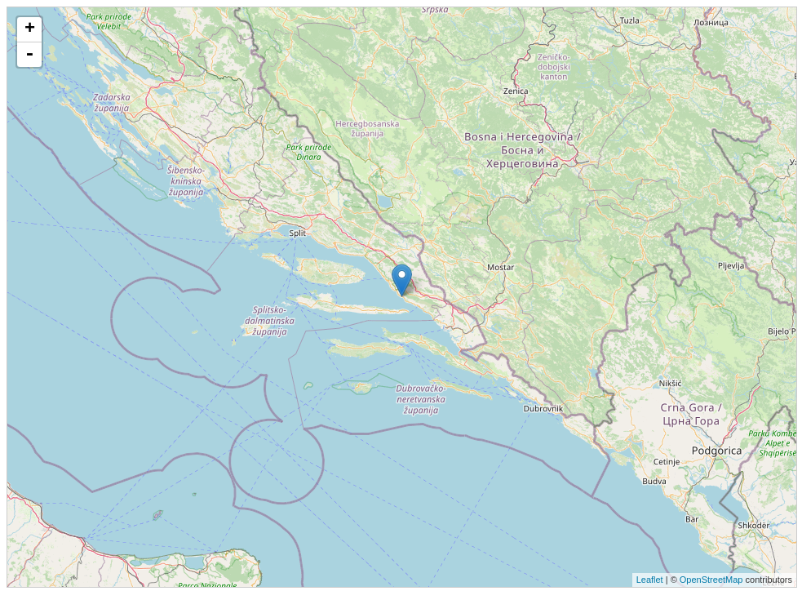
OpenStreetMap (711, 579)
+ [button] (29, 29)
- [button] (29, 54)
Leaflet (649, 579)
